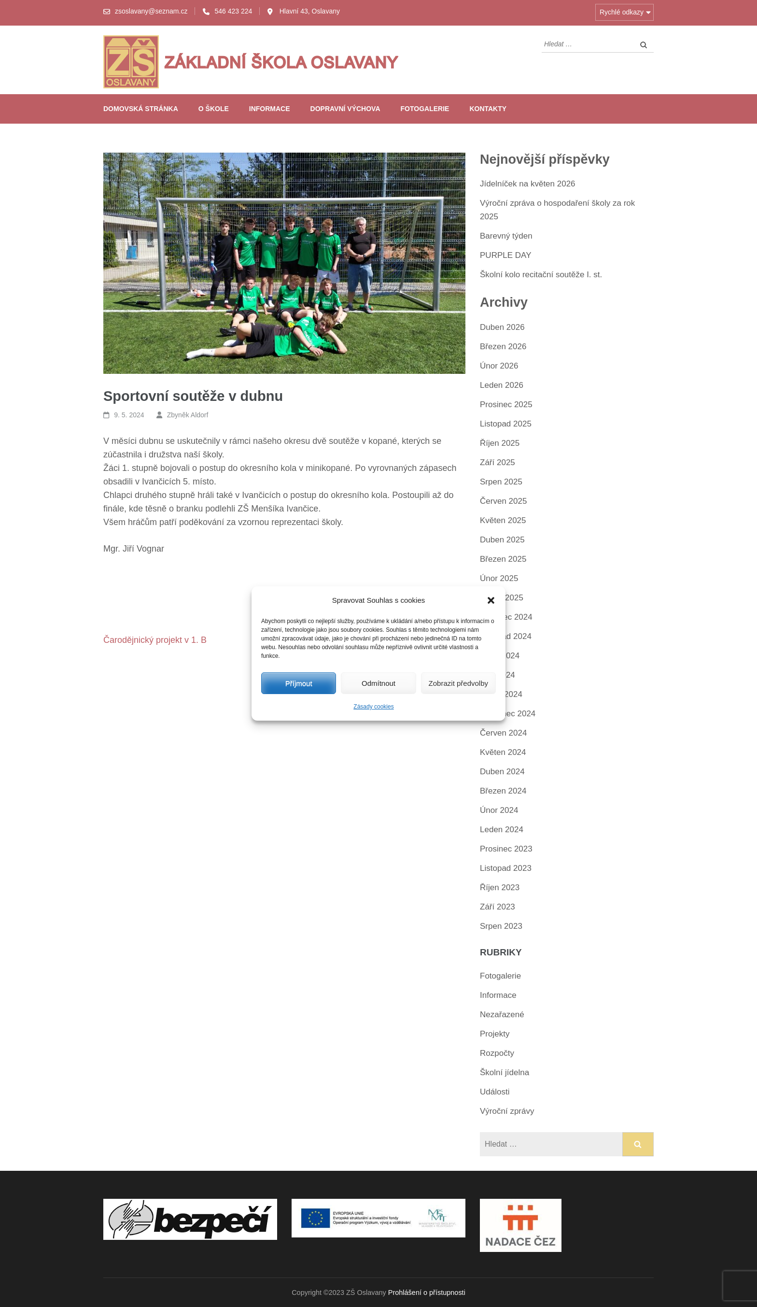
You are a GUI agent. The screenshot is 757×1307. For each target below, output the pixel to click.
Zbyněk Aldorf (188, 415)
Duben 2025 (502, 539)
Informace (269, 109)
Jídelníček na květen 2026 (527, 183)
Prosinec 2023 (506, 848)
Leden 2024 (501, 829)
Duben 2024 (502, 771)
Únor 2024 (499, 810)
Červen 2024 (503, 733)
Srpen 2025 (501, 481)
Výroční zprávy (507, 1111)
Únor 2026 (499, 365)
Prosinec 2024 (506, 617)
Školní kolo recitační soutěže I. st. (541, 274)
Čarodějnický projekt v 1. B (155, 640)
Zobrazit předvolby (458, 683)
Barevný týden (506, 236)
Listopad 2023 (506, 868)
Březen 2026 (503, 346)
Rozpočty (497, 1053)
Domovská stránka (140, 109)
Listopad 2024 (506, 636)
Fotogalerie (425, 109)
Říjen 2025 (499, 443)
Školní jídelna (504, 1072)
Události (494, 1091)
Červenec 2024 (507, 713)
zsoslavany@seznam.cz (151, 11)
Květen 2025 (503, 520)
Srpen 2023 (501, 926)
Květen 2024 (503, 752)
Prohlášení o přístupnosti (426, 1292)
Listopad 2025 (506, 423)
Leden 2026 (501, 385)
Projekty (494, 1033)
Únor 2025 (499, 578)
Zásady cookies (373, 706)
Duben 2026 (502, 327)
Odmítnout (378, 683)
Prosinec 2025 (506, 404)
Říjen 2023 (499, 887)
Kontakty (487, 109)
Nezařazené (502, 1014)
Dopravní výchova (345, 109)
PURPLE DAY (505, 255)
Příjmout (298, 683)
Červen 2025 (503, 501)
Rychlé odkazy (622, 12)
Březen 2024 (503, 791)
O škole (213, 109)
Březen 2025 (503, 559)
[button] (491, 600)
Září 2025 (497, 462)
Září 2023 (497, 906)
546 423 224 (233, 11)
